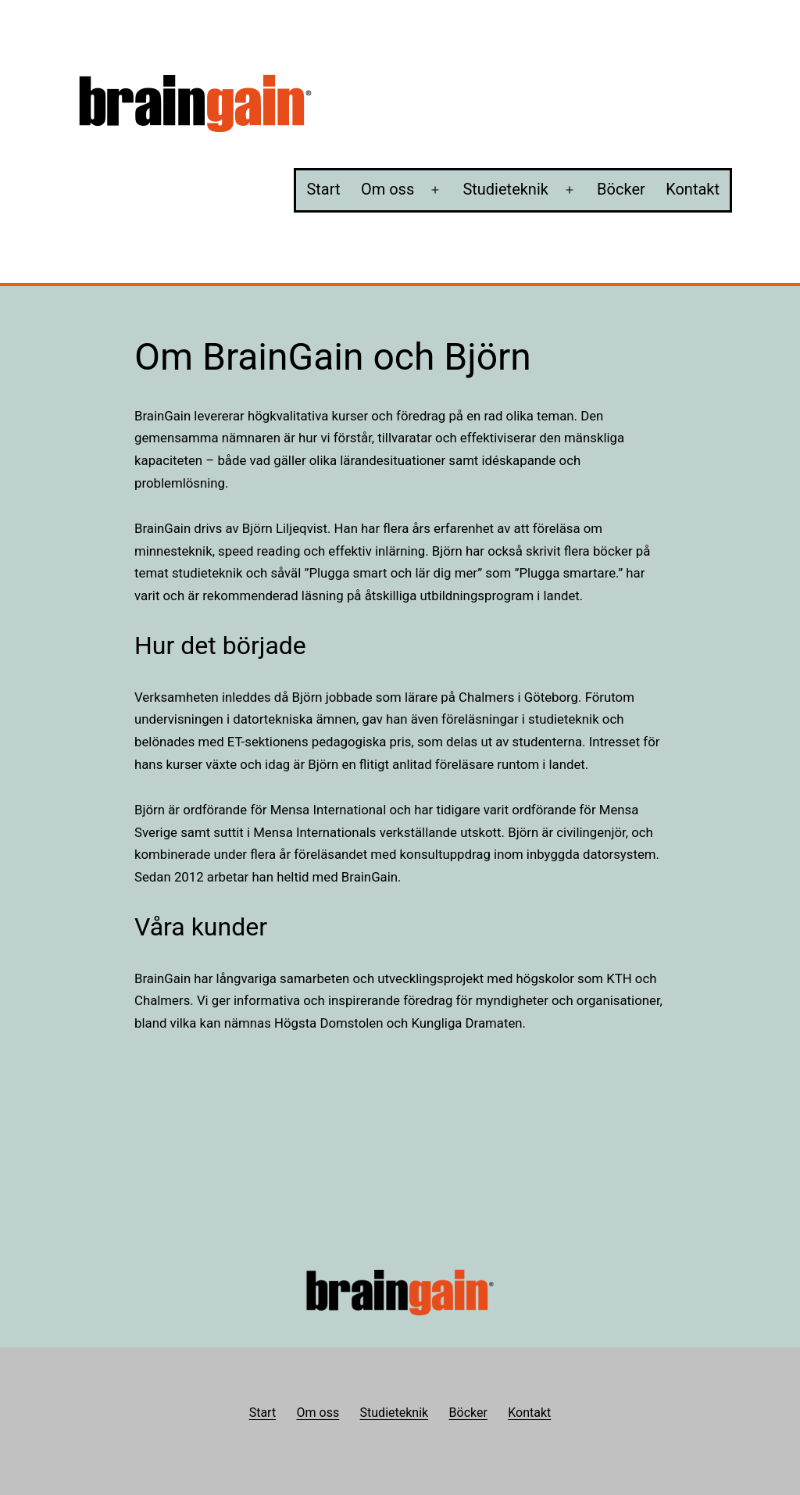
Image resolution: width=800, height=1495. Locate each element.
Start (323, 189)
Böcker (621, 189)
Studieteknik (505, 189)
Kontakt (693, 189)
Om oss (387, 189)
